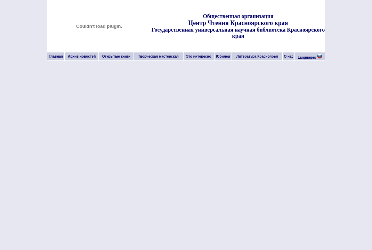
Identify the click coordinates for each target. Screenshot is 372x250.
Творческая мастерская (158, 56)
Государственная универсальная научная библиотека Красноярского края (238, 33)
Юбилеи (223, 56)
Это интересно (198, 56)
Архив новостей (82, 56)
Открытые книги (116, 56)
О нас (288, 56)
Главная (56, 56)
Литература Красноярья (257, 56)
